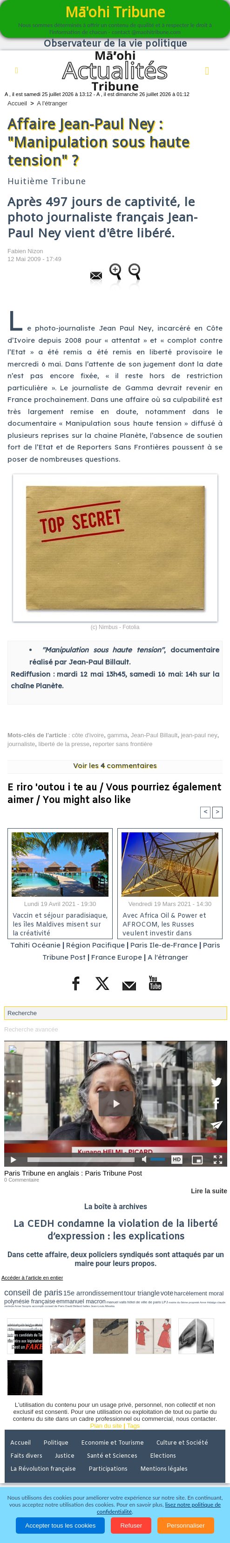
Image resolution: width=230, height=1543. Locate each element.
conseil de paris (33, 1292)
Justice (64, 1456)
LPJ (165, 1302)
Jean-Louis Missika (103, 1306)
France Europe (116, 957)
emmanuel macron (81, 1301)
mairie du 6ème (178, 1302)
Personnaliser (186, 1525)
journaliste (21, 743)
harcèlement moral (198, 1293)
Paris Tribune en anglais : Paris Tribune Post (73, 1173)
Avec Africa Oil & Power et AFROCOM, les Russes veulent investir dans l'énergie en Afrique (164, 923)
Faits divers (26, 1456)
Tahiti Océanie (35, 945)
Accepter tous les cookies (60, 1525)
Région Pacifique (96, 945)
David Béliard (73, 1306)
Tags (133, 1425)
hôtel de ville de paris (144, 1302)
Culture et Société (182, 1443)
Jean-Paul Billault (154, 735)
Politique (55, 1443)
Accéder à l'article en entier (32, 1277)
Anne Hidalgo (208, 1302)
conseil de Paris (54, 1306)
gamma (117, 735)
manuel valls (117, 1302)
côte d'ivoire (88, 735)
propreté (194, 1302)
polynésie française (29, 1301)
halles (86, 1306)
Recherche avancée (31, 1029)
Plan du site (106, 1425)
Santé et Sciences (112, 1456)
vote (167, 1293)
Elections (163, 1456)
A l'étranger (52, 103)
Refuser (131, 1525)
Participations (108, 1469)
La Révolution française (43, 1469)
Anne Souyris (22, 1306)
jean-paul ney (199, 735)
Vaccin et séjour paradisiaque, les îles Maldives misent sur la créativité (60, 923)
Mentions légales (164, 1469)
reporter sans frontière (123, 743)
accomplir (38, 1306)
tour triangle (142, 1293)
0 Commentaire (21, 1180)
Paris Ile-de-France (163, 945)
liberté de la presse (64, 743)
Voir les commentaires (115, 765)
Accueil (17, 103)
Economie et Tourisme (112, 1443)
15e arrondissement (93, 1293)
